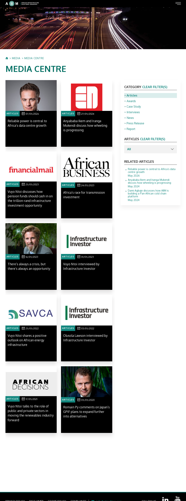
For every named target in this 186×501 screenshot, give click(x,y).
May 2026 (152, 174)
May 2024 (152, 185)
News (130, 119)
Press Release (136, 125)
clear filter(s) (154, 87)
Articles (132, 95)
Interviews (133, 113)
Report (131, 130)
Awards (131, 101)
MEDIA (16, 58)
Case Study (134, 107)
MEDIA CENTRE (34, 58)
